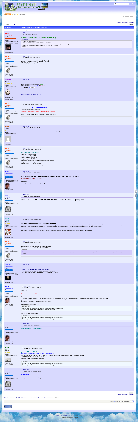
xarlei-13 (8, 79)
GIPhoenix (26, 32)
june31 (7, 126)
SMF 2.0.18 (63, 413)
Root (6, 195)
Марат (7, 171)
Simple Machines (75, 413)
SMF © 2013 (68, 413)
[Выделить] (26, 39)
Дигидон (8, 264)
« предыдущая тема (120, 22)
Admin (7, 33)
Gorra (7, 56)
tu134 (7, 347)
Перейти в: (112, 401)
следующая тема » (129, 22)
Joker (7, 218)
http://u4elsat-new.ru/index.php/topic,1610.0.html (31, 94)
